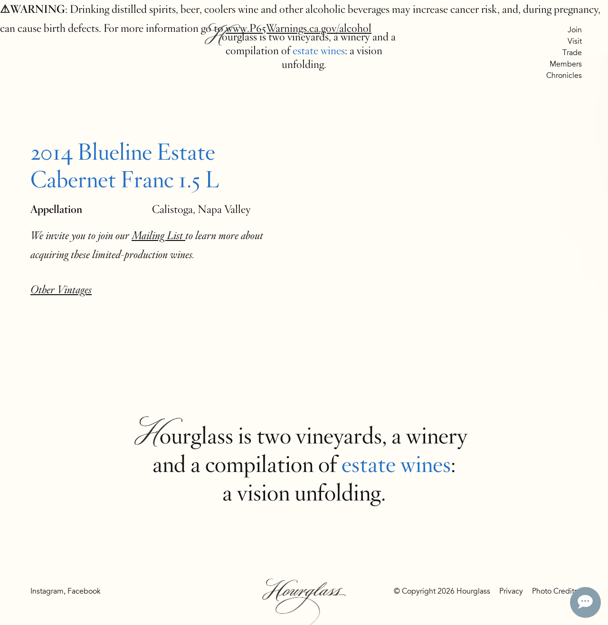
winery (355, 37)
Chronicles (564, 75)
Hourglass (235, 37)
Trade (572, 53)
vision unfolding (309, 493)
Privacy (511, 591)
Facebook (84, 591)
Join (575, 30)
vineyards (308, 37)
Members (566, 64)
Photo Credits (555, 591)
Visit (575, 41)
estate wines (319, 51)
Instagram (47, 591)
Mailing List (158, 235)
